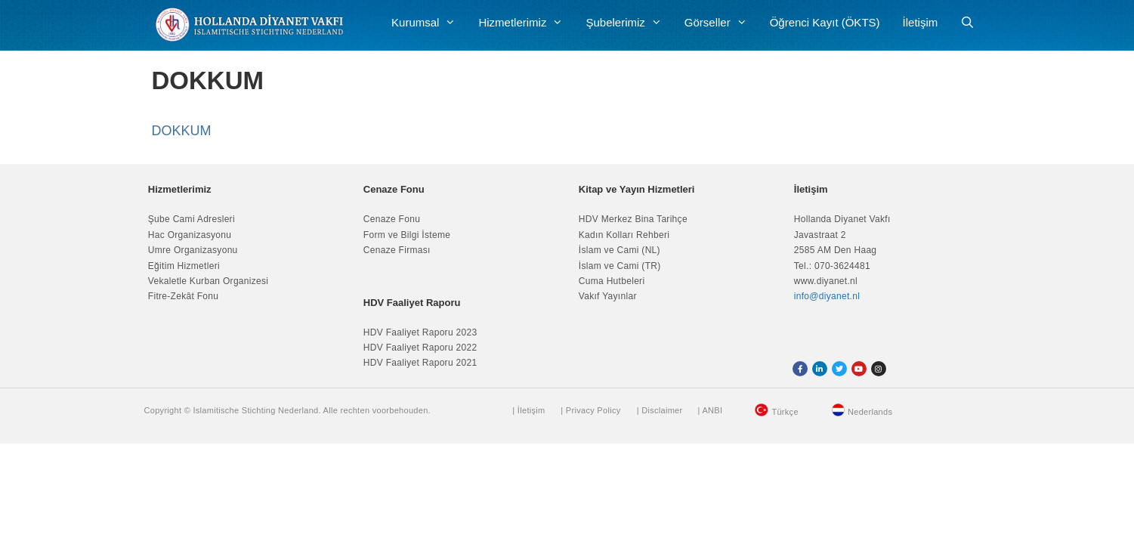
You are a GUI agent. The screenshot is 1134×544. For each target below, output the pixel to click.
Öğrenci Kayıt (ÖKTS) (825, 22)
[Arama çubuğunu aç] (967, 23)
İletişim (920, 22)
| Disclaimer (660, 410)
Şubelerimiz (629, 23)
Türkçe (784, 411)
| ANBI (709, 410)
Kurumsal (429, 23)
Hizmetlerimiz (526, 23)
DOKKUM (182, 130)
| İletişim (528, 410)
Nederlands (870, 411)
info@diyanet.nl (827, 296)
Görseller (721, 23)
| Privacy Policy (590, 410)
